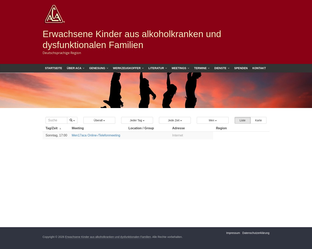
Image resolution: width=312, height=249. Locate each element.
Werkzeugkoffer (127, 68)
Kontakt (259, 68)
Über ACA (74, 68)
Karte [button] (258, 120)
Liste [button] (243, 120)
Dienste (220, 68)
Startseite (53, 68)
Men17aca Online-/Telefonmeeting (96, 135)
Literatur (156, 68)
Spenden (241, 68)
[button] (99, 120)
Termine (200, 68)
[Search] (56, 120)
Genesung (97, 68)
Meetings (179, 68)
